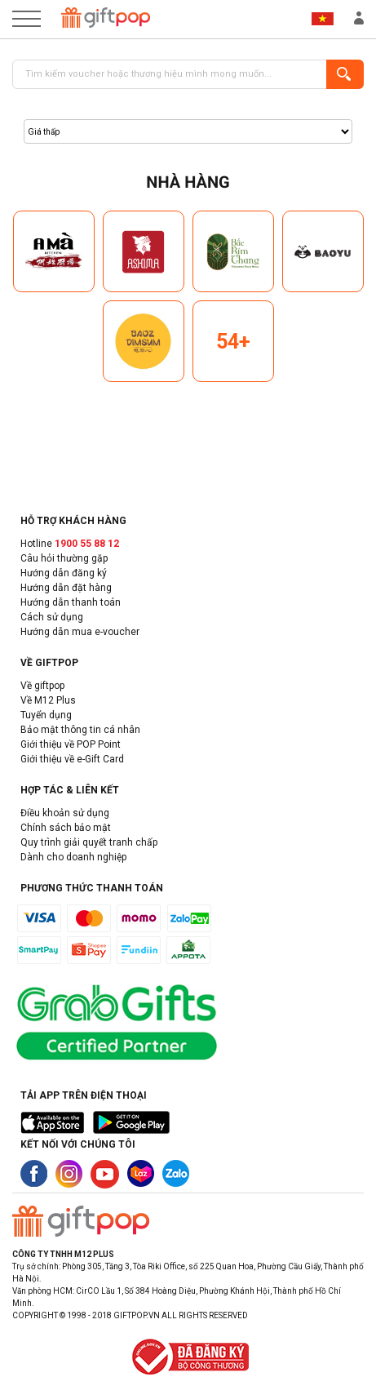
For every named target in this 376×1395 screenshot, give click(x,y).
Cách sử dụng (51, 617)
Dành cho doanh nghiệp (73, 857)
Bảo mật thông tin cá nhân (80, 729)
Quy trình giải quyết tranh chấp (88, 842)
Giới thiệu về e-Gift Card (72, 759)
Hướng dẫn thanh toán (70, 602)
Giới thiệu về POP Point (70, 744)
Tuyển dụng (46, 715)
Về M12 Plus (48, 700)
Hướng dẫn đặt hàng (66, 587)
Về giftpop (42, 685)
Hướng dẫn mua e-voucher (79, 632)
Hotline (69, 543)
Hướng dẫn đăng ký (63, 573)
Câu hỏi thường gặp (64, 558)
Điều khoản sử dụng (64, 813)
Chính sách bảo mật (65, 827)
